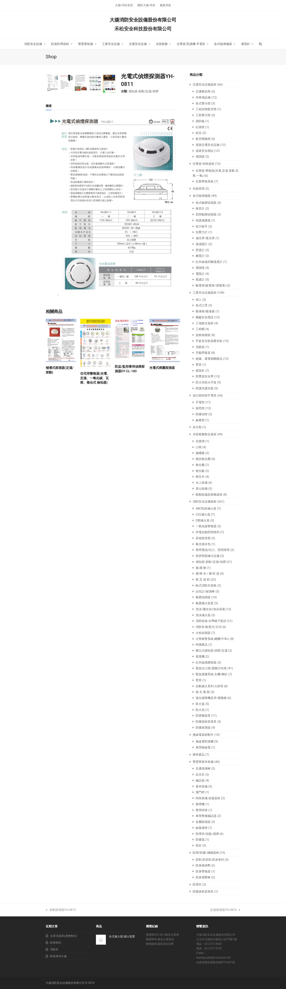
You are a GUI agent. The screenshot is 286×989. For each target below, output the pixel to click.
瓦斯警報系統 (205, 181)
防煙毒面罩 (203, 715)
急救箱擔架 (203, 335)
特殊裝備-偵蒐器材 (208, 798)
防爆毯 (200, 839)
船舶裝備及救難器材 (209, 494)
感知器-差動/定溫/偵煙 (144, 91)
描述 (49, 197)
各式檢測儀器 (202, 196)
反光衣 (200, 774)
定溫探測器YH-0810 (225, 910)
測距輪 (200, 121)
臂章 (199, 364)
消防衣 (54, 949)
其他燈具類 (203, 538)
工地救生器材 (205, 323)
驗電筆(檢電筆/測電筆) (211, 285)
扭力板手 (202, 226)
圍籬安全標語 (205, 317)
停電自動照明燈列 (207, 532)
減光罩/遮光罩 (205, 238)
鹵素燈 (200, 420)
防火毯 (200, 704)
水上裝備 (202, 482)
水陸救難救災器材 (204, 434)
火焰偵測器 (203, 633)
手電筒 (200, 402)
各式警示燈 (203, 103)
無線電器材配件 (203, 735)
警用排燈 (202, 810)
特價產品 (202, 644)
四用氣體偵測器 (206, 214)
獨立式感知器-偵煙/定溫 (211, 650)
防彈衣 (197, 884)
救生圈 (200, 465)
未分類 (197, 427)
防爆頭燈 (202, 414)
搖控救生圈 (203, 459)
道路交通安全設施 (207, 145)
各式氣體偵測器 (206, 203)
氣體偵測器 (203, 597)
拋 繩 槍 (201, 568)
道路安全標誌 (205, 151)
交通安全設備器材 (204, 84)
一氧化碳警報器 (206, 526)
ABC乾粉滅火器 (206, 508)
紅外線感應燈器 (206, 662)
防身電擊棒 (203, 877)
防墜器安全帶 (205, 376)
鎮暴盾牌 (202, 828)
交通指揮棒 (203, 768)
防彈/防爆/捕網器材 (206, 853)
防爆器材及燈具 (206, 721)
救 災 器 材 (203, 579)
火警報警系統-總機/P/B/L (212, 639)
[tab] (49, 197)
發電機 (200, 656)
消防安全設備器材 (204, 501)
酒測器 (200, 156)
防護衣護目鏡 (205, 388)
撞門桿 (200, 792)
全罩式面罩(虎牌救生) (63, 935)
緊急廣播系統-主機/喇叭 (211, 674)
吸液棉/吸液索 (205, 311)
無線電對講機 (205, 741)
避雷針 (200, 370)
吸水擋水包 (203, 544)
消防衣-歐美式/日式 (208, 627)
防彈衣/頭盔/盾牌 (207, 834)
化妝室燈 (199, 188)
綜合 (199, 133)
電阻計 (200, 274)
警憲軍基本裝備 (203, 762)
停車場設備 (203, 97)
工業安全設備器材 (204, 292)
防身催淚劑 (203, 865)
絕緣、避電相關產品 (209, 359)
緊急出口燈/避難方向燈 (211, 668)
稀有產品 (199, 754)
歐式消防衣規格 (206, 585)
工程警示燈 (203, 115)
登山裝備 (202, 488)
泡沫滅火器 (203, 615)
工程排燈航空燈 (206, 109)
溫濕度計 (202, 244)
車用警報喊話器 (206, 816)
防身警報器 (203, 871)
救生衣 (200, 476)
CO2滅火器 (203, 514)
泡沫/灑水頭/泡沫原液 (210, 609)
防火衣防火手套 (206, 382)
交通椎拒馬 (203, 91)
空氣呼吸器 (203, 353)
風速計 (200, 279)
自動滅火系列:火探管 (209, 686)
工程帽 (200, 329)
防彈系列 (55, 942)
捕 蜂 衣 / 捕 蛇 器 (207, 573)
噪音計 (200, 208)
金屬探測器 (203, 822)
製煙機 (200, 804)
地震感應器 (203, 220)
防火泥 (200, 710)
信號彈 (200, 441)
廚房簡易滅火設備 (207, 556)
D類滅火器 (203, 520)
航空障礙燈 (203, 139)
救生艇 (200, 471)
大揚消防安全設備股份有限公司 (143, 20)
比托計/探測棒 (205, 591)
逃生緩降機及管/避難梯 (211, 698)
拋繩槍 (200, 453)
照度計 (200, 250)
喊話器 (200, 780)
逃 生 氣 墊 (203, 692)
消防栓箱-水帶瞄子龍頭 (211, 621)
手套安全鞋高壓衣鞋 (209, 341)
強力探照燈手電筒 (204, 395)
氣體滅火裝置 (205, 603)
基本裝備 (202, 786)
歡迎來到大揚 (58, 956)
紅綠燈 (200, 127)
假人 (199, 299)
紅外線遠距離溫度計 (209, 262)
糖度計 (200, 256)
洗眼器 (200, 347)
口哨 (199, 447)
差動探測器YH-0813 (61, 910)
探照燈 (200, 408)
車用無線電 (203, 747)
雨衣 (199, 845)
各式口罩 (202, 305)
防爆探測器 (203, 727)
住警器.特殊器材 (203, 164)
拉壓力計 (202, 232)
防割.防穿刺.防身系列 (210, 859)
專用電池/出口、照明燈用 (213, 550)
